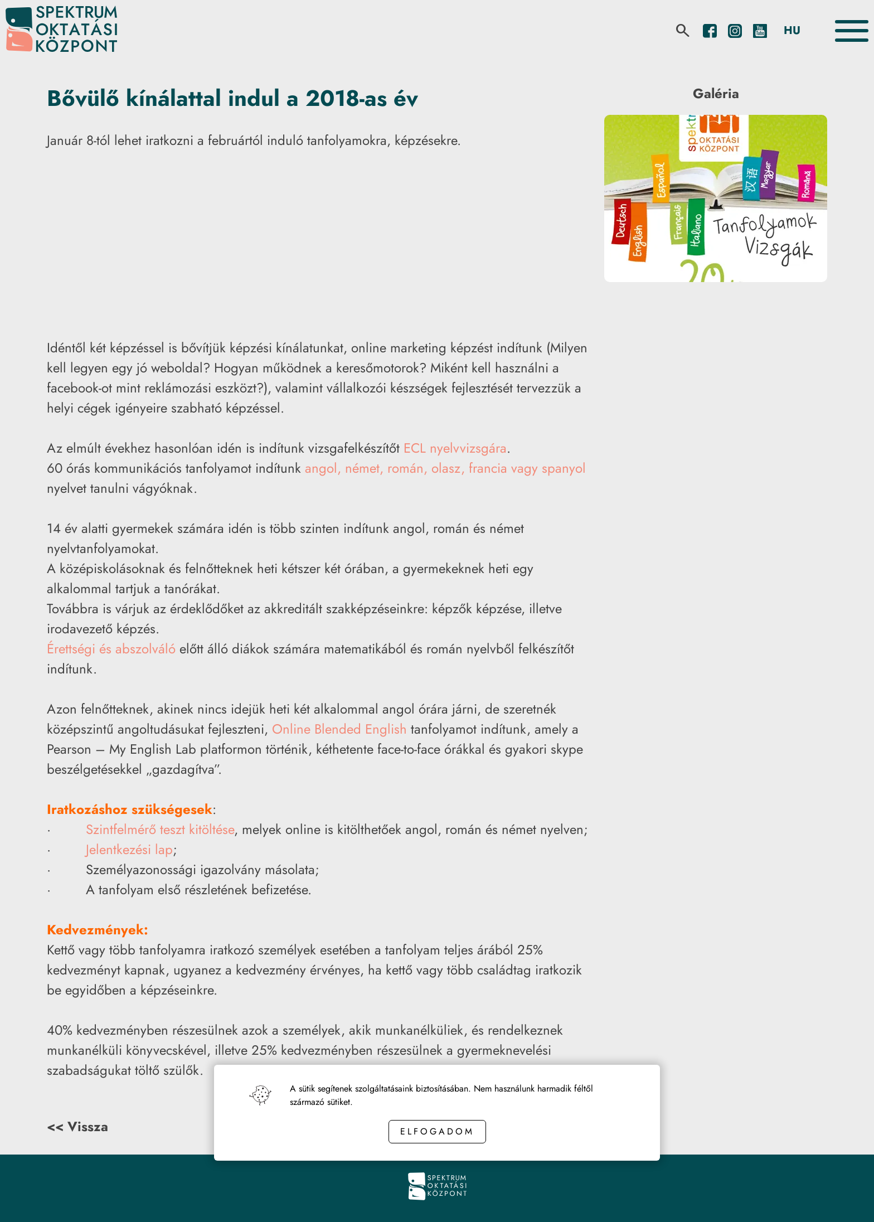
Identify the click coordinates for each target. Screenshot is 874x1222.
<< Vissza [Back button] (77, 1126)
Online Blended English (339, 729)
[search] (683, 31)
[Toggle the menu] (851, 31)
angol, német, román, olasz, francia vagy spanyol (445, 468)
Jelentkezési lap (129, 849)
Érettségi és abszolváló (111, 648)
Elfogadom (437, 1131)
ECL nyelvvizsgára (455, 448)
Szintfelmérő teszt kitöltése (160, 829)
